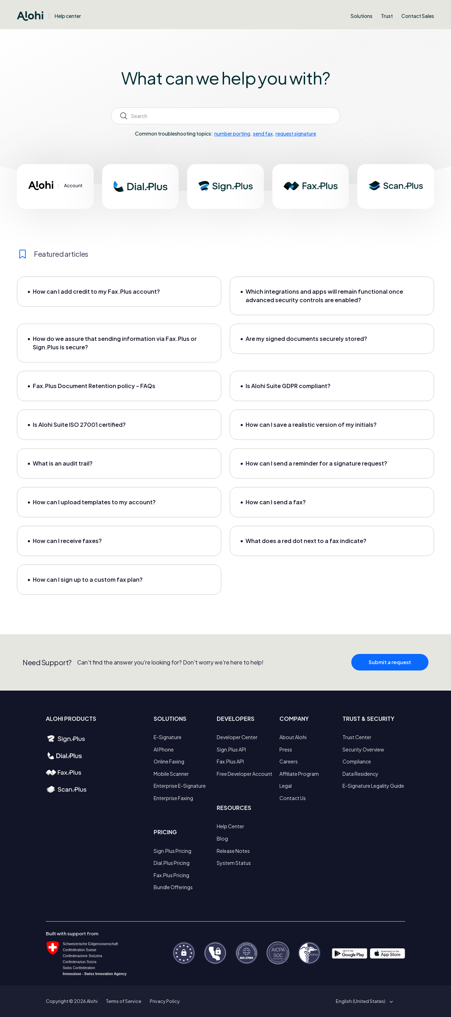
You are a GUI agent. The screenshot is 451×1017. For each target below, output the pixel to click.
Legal (285, 785)
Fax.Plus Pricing (171, 875)
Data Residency (360, 773)
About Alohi (293, 737)
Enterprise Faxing (173, 798)
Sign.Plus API (231, 749)
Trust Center (356, 737)
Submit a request (390, 665)
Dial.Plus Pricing (172, 863)
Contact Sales (417, 16)
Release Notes (233, 851)
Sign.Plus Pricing (172, 851)
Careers (288, 761)
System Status (234, 863)
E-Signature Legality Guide (373, 785)
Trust (387, 16)
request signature (296, 133)
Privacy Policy (165, 1001)
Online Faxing (169, 761)
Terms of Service (123, 1001)
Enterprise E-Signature (180, 785)
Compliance (356, 761)
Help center (68, 16)
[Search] (225, 115)
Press (285, 749)
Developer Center (237, 737)
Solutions (361, 16)
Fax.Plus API (230, 761)
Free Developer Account (244, 773)
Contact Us (292, 798)
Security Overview (363, 749)
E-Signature (167, 737)
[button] (363, 1001)
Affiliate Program (299, 773)
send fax (263, 133)
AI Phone (164, 749)
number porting (232, 133)
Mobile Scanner (171, 773)
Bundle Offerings (173, 887)
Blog (222, 838)
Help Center (230, 826)
